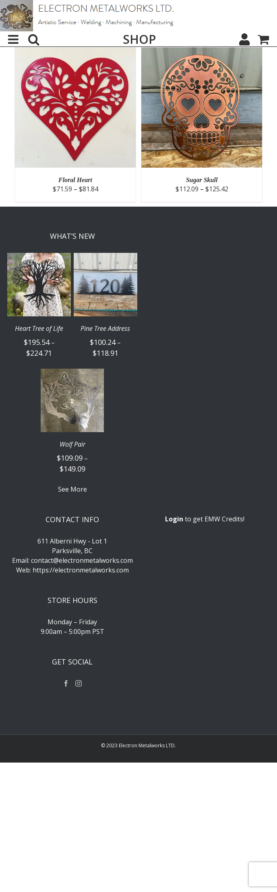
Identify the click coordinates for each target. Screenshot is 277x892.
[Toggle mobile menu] (14, 39)
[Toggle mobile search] (33, 39)
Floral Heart (75, 179)
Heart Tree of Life (39, 328)
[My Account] (244, 39)
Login (174, 519)
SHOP (139, 39)
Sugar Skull (202, 179)
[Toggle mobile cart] (263, 39)
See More (72, 489)
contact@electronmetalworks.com (82, 560)
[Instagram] (78, 683)
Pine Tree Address (105, 328)
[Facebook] (66, 683)
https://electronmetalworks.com (81, 570)
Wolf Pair (72, 444)
